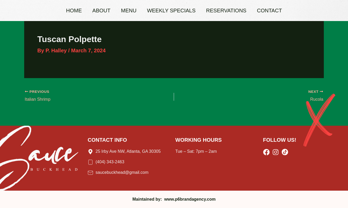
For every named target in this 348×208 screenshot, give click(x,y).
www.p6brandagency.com (190, 199)
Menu (128, 10)
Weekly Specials (171, 10)
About (101, 10)
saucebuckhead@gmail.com (122, 172)
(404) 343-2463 (110, 162)
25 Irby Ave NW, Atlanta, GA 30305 (128, 151)
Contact (269, 10)
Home (74, 10)
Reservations (226, 10)
